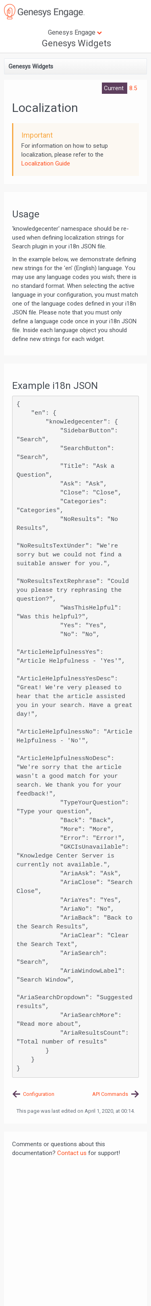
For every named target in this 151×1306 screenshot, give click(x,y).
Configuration (38, 1094)
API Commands (110, 1094)
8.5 (133, 88)
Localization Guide (45, 163)
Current (114, 88)
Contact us (72, 1153)
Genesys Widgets (76, 43)
